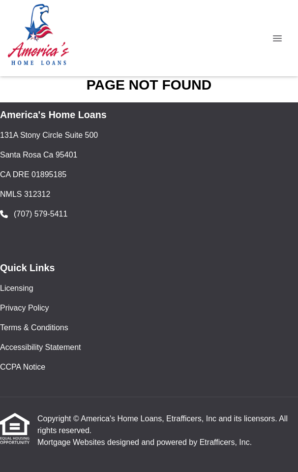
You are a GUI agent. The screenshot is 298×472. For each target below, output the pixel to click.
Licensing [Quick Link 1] (16, 288)
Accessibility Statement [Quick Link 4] (40, 347)
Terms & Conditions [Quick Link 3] (34, 327)
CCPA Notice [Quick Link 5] (22, 367)
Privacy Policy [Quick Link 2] (24, 308)
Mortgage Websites (72, 442)
